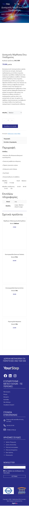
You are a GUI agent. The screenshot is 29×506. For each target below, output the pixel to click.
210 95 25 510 (10, 425)
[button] (15, 4)
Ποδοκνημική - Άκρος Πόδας (14, 133)
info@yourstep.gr (11, 430)
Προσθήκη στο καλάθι (10, 126)
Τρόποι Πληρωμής (11, 442)
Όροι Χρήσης (9, 452)
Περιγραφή (7, 139)
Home (2, 14)
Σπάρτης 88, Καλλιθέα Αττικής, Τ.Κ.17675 (15, 420)
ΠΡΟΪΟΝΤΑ (9, 14)
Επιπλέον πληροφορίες (10, 142)
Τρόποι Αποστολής (11, 445)
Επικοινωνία (9, 455)
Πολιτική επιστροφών (12, 447)
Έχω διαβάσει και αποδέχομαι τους (13, 471)
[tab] (14, 138)
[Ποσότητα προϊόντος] (8, 120)
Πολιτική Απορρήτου (11, 450)
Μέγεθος (4, 112)
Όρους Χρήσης (6, 472)
